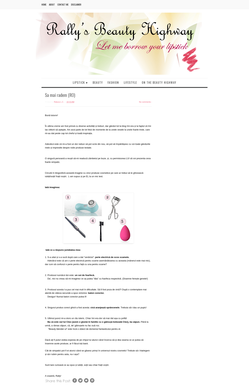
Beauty (98, 82)
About (52, 4)
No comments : (145, 102)
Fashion (113, 82)
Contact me (62, 4)
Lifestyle (130, 82)
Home (44, 4)
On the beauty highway (159, 82)
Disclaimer (76, 4)
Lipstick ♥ (80, 82)
